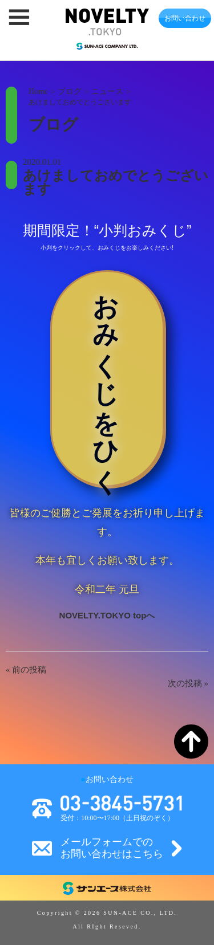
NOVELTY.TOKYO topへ (107, 615)
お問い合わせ (184, 18)
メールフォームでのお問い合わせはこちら (111, 848)
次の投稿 (185, 683)
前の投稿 (29, 669)
